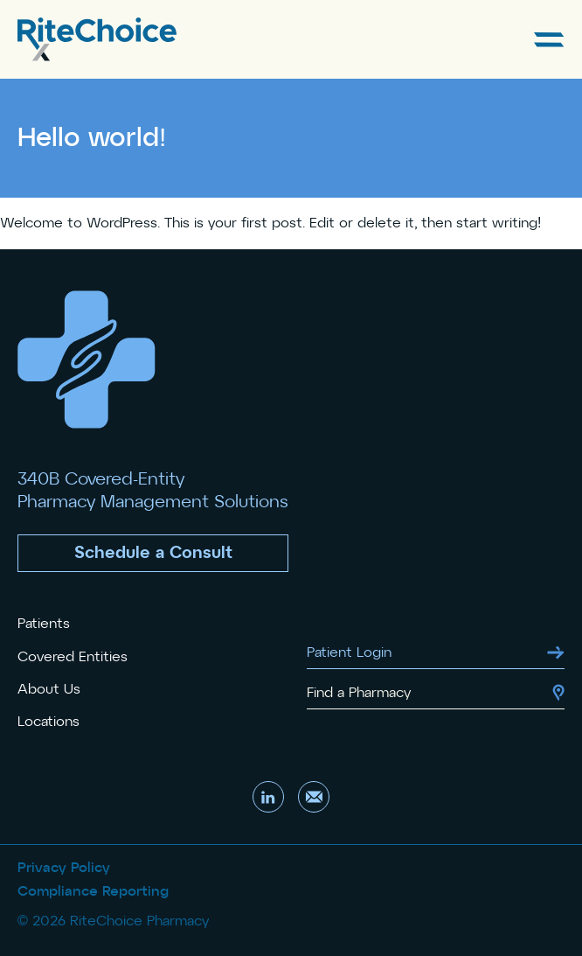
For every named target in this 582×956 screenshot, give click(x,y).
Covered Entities (72, 657)
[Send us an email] (313, 797)
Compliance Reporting (93, 891)
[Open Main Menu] (549, 39)
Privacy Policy (63, 868)
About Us (48, 689)
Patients (43, 624)
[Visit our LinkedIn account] (268, 797)
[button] (152, 553)
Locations (48, 722)
